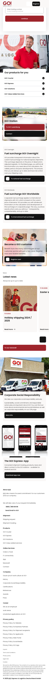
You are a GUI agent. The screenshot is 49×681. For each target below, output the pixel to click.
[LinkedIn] (4, 499)
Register (36, 4)
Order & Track (8, 552)
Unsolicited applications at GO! (14, 614)
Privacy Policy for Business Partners (15, 627)
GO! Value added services (12, 543)
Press (5, 598)
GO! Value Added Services (14, 94)
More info (9, 415)
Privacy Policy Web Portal (12, 638)
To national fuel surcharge (18, 178)
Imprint (5, 649)
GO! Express (9, 83)
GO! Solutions (9, 89)
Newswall (6, 563)
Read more (8, 329)
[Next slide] (43, 340)
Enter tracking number (14, 9)
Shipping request (9, 519)
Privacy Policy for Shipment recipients (16, 630)
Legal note (6, 659)
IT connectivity (8, 556)
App (4, 559)
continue (24, 19)
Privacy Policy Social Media (12, 641)
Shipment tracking (9, 523)
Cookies (5, 662)
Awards (5, 594)
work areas (7, 610)
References (7, 590)
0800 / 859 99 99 (10, 507)
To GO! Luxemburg (13, 127)
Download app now (13, 475)
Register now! (13, 259)
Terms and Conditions (9, 652)
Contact (9, 134)
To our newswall (10, 348)
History (5, 579)
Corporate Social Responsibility (14, 583)
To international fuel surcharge (20, 217)
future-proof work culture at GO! (14, 576)
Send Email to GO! (11, 510)
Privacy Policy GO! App (11, 645)
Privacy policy (7, 655)
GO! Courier (9, 78)
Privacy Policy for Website (12, 623)
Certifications (8, 587)
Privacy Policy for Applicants (13, 634)
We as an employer (10, 607)
